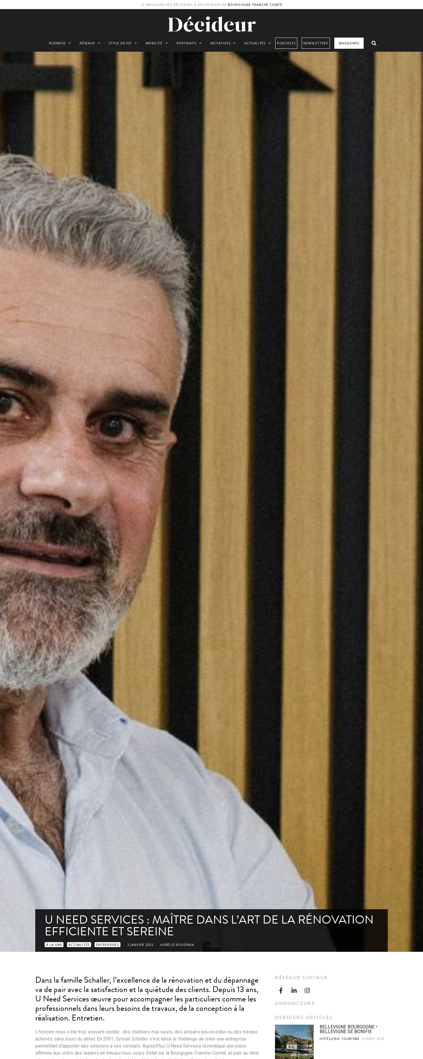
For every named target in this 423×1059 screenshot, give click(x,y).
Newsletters (315, 43)
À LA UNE (54, 944)
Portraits (189, 43)
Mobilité (157, 43)
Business (60, 43)
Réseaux (90, 43)
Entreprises (107, 944)
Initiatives (223, 43)
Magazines (349, 43)
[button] (374, 43)
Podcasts (286, 43)
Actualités (257, 43)
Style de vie (123, 43)
